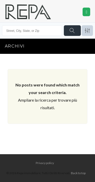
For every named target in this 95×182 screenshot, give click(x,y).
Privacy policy (45, 163)
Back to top (78, 173)
